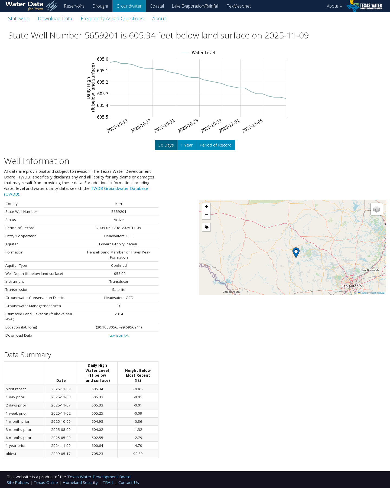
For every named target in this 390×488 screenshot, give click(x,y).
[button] (296, 252)
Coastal (157, 6)
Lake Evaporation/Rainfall (195, 6)
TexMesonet (239, 6)
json (119, 335)
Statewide (18, 18)
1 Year (187, 145)
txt (126, 335)
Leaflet (362, 293)
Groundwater (129, 6)
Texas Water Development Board (99, 476)
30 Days (166, 145)
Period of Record (216, 145)
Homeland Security (81, 482)
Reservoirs (74, 6)
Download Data (55, 18)
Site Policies (18, 482)
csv (112, 335)
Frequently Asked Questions (112, 18)
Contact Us (128, 482)
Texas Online (46, 482)
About (334, 6)
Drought (100, 6)
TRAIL (108, 482)
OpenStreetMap (377, 293)
